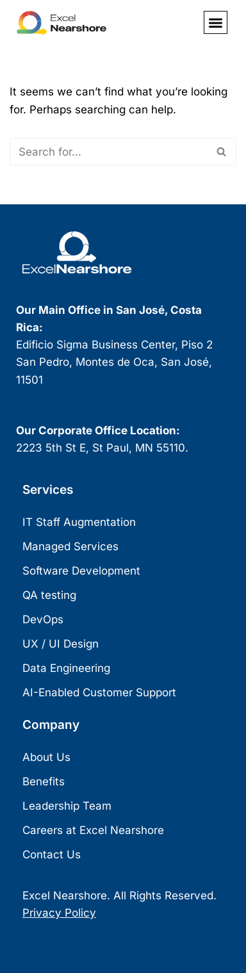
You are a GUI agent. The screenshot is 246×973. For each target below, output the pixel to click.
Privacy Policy (59, 912)
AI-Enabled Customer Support (99, 692)
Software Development (81, 570)
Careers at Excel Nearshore (93, 830)
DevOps (42, 619)
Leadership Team (66, 805)
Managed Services (70, 546)
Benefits (43, 781)
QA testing (49, 595)
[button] (215, 23)
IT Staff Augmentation (79, 522)
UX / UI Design (60, 643)
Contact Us (51, 854)
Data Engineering (66, 668)
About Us (46, 757)
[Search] (109, 152)
